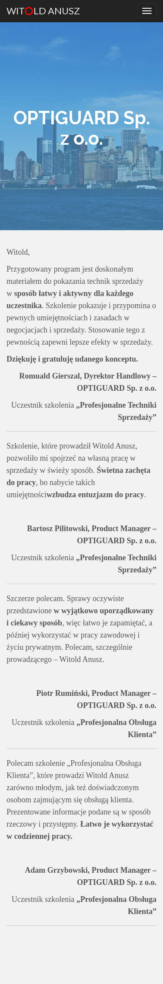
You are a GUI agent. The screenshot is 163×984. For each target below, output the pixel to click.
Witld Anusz (43, 11)
